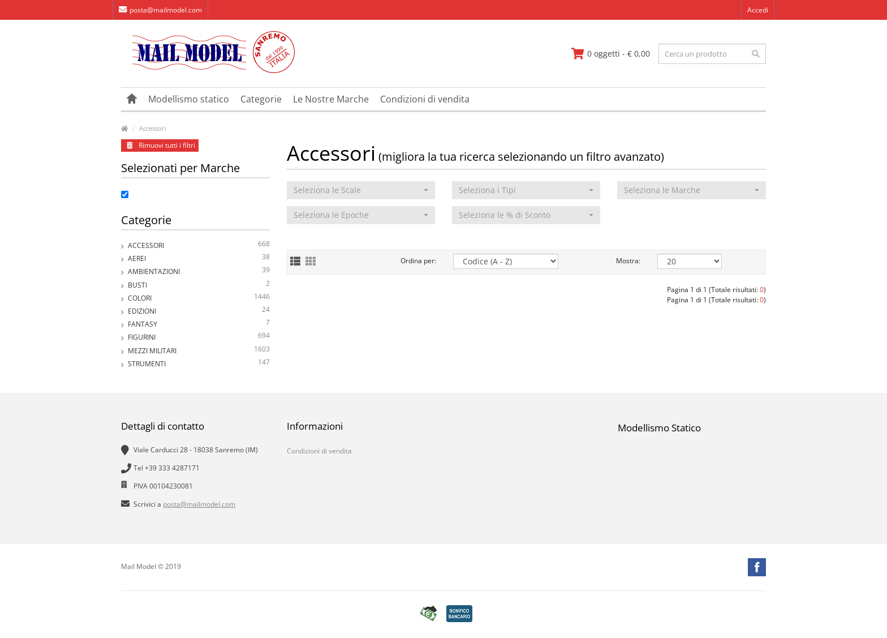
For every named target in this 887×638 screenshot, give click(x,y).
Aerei (199, 258)
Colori (199, 298)
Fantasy (199, 324)
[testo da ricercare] (712, 54)
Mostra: (628, 261)
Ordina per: (418, 261)
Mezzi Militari (199, 350)
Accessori (152, 128)
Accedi (757, 10)
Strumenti (199, 363)
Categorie (261, 99)
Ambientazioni (199, 271)
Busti (199, 285)
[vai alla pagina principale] (208, 70)
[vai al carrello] (610, 54)
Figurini (199, 337)
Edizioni (199, 311)
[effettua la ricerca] (756, 54)
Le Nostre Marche (331, 99)
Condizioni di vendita (425, 99)
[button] (361, 190)
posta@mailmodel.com (160, 10)
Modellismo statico (188, 99)
